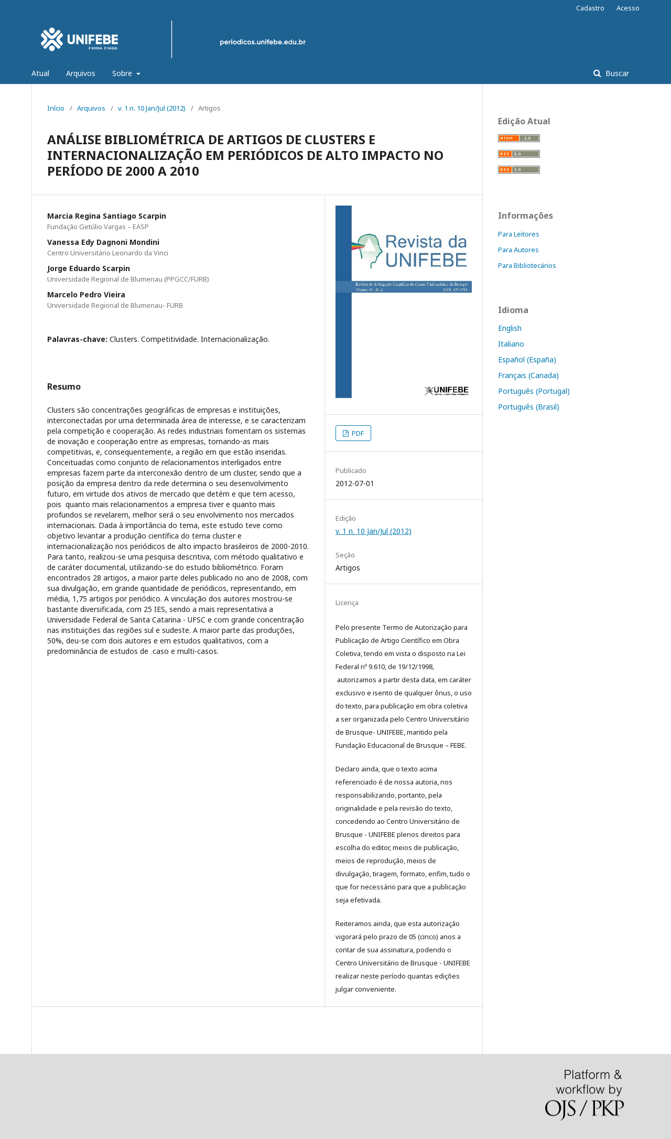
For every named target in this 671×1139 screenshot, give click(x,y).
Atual (40, 73)
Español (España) (527, 359)
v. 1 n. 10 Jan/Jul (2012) (152, 108)
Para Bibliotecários (527, 265)
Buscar (616, 73)
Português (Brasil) (528, 407)
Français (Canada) (528, 375)
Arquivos (80, 73)
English (510, 328)
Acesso (628, 8)
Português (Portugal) (534, 391)
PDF (357, 433)
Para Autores (518, 249)
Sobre (123, 73)
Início (55, 108)
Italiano (511, 344)
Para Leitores (518, 234)
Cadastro (590, 8)
